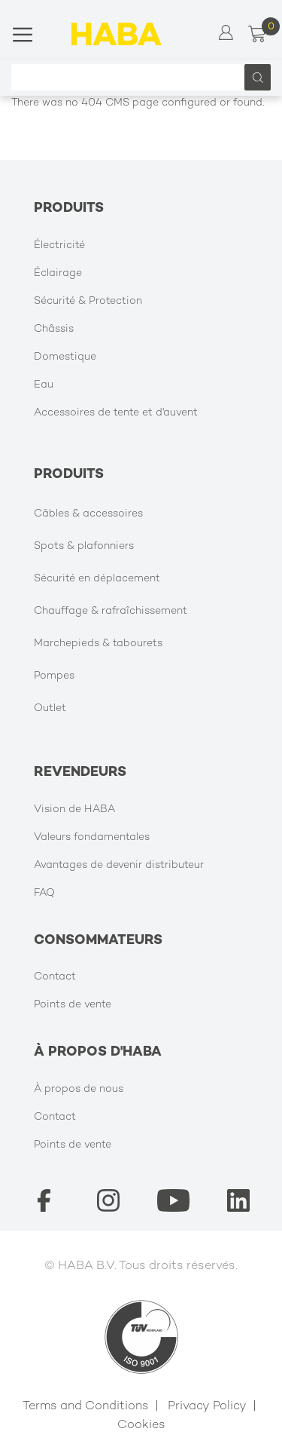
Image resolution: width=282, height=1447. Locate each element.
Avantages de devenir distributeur (119, 865)
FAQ (44, 893)
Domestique (65, 357)
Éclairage (58, 273)
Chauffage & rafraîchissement (110, 611)
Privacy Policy (207, 1406)
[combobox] (131, 77)
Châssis (54, 329)
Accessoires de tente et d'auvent (116, 412)
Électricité (59, 245)
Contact (55, 977)
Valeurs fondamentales (92, 837)
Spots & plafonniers (84, 546)
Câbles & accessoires (88, 514)
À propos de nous (78, 1089)
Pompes (54, 676)
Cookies (141, 1425)
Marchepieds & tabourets (98, 643)
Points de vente (72, 1004)
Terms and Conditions (86, 1406)
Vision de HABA (74, 809)
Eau (43, 385)
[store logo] (116, 34)
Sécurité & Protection (88, 301)
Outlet (50, 708)
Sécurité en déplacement (97, 578)
